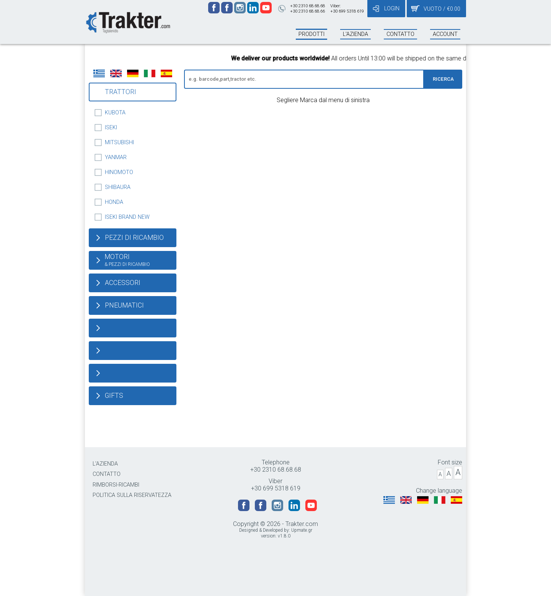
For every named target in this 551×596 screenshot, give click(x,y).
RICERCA (443, 79)
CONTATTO (107, 474)
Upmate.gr (301, 530)
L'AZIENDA (105, 464)
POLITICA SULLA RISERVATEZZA (132, 495)
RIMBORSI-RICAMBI (116, 485)
